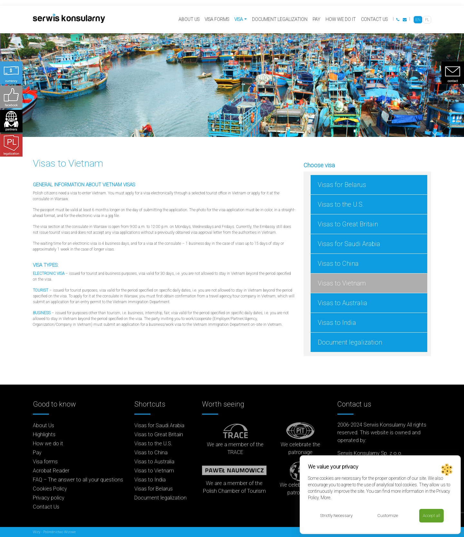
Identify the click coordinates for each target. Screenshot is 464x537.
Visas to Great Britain (348, 224)
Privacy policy (48, 498)
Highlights (44, 434)
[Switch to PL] (427, 20)
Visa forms (217, 19)
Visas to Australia (342, 303)
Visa (238, 19)
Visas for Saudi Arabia (349, 244)
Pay (316, 19)
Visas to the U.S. (341, 204)
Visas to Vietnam (342, 283)
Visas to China (338, 263)
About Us (189, 19)
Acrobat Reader (51, 471)
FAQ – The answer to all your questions (78, 480)
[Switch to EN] (417, 20)
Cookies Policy (50, 489)
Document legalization (279, 19)
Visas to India (337, 322)
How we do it (340, 19)
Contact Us (374, 19)
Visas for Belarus (342, 185)
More (325, 497)
